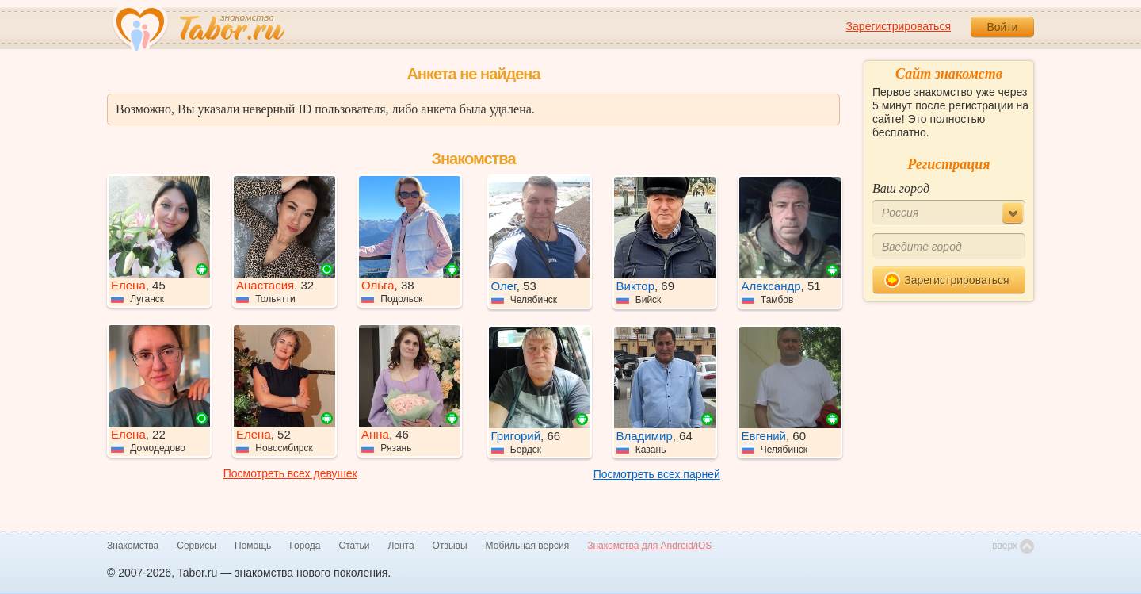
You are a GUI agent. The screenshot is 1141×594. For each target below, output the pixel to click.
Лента (400, 545)
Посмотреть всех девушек (290, 473)
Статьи (354, 545)
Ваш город (900, 188)
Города (304, 545)
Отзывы (450, 545)
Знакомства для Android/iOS (649, 545)
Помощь (253, 545)
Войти (1001, 27)
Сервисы (196, 545)
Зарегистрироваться (898, 26)
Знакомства (132, 545)
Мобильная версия (528, 545)
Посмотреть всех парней (656, 474)
